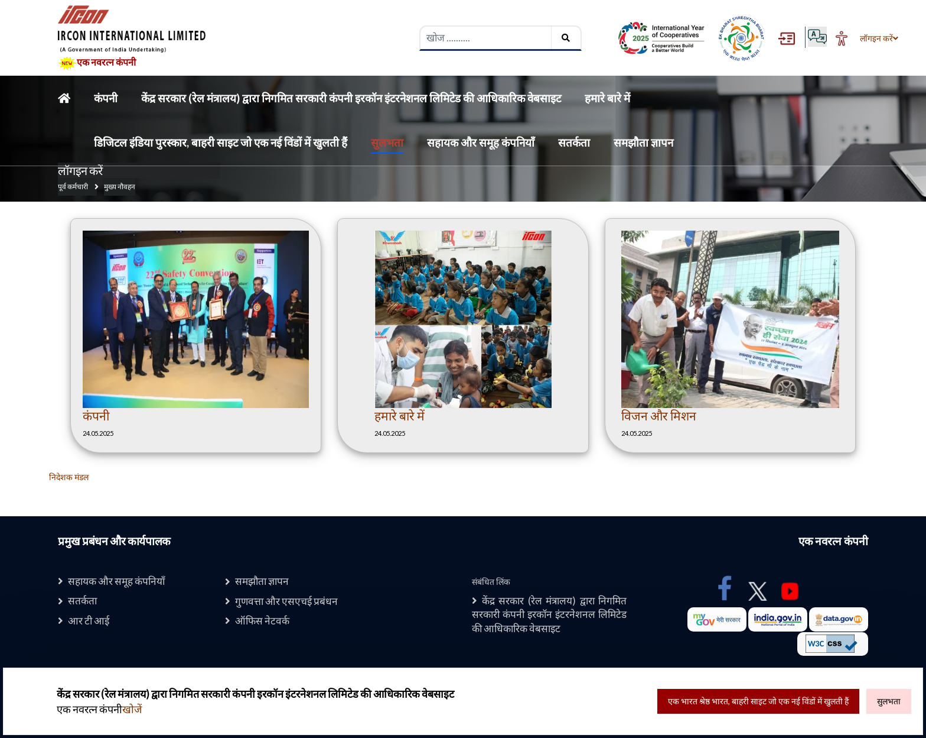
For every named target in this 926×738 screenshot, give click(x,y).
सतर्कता (84, 601)
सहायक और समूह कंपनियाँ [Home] (480, 142)
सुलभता (889, 701)
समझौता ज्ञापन (265, 581)
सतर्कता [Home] (574, 142)
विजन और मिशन (658, 415)
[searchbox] (486, 37)
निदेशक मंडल (69, 477)
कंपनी (96, 415)
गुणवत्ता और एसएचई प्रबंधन (291, 601)
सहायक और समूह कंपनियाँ (121, 581)
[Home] (64, 98)
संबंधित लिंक (491, 582)
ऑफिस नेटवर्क (264, 622)
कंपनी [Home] (106, 98)
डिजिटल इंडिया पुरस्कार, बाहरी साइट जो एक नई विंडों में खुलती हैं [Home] (220, 142)
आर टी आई (90, 622)
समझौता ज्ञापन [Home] (643, 142)
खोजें (132, 709)
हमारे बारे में (399, 415)
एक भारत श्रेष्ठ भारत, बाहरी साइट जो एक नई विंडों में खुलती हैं (758, 701)
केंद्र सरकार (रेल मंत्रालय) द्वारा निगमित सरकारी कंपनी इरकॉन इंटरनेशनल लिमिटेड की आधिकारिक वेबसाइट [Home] (351, 98)
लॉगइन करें (875, 39)
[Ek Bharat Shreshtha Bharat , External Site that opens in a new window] (741, 38)
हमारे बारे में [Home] (607, 98)
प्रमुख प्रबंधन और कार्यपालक (114, 541)
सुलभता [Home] (387, 142)
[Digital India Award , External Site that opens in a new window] (661, 38)
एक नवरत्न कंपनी (97, 63)
